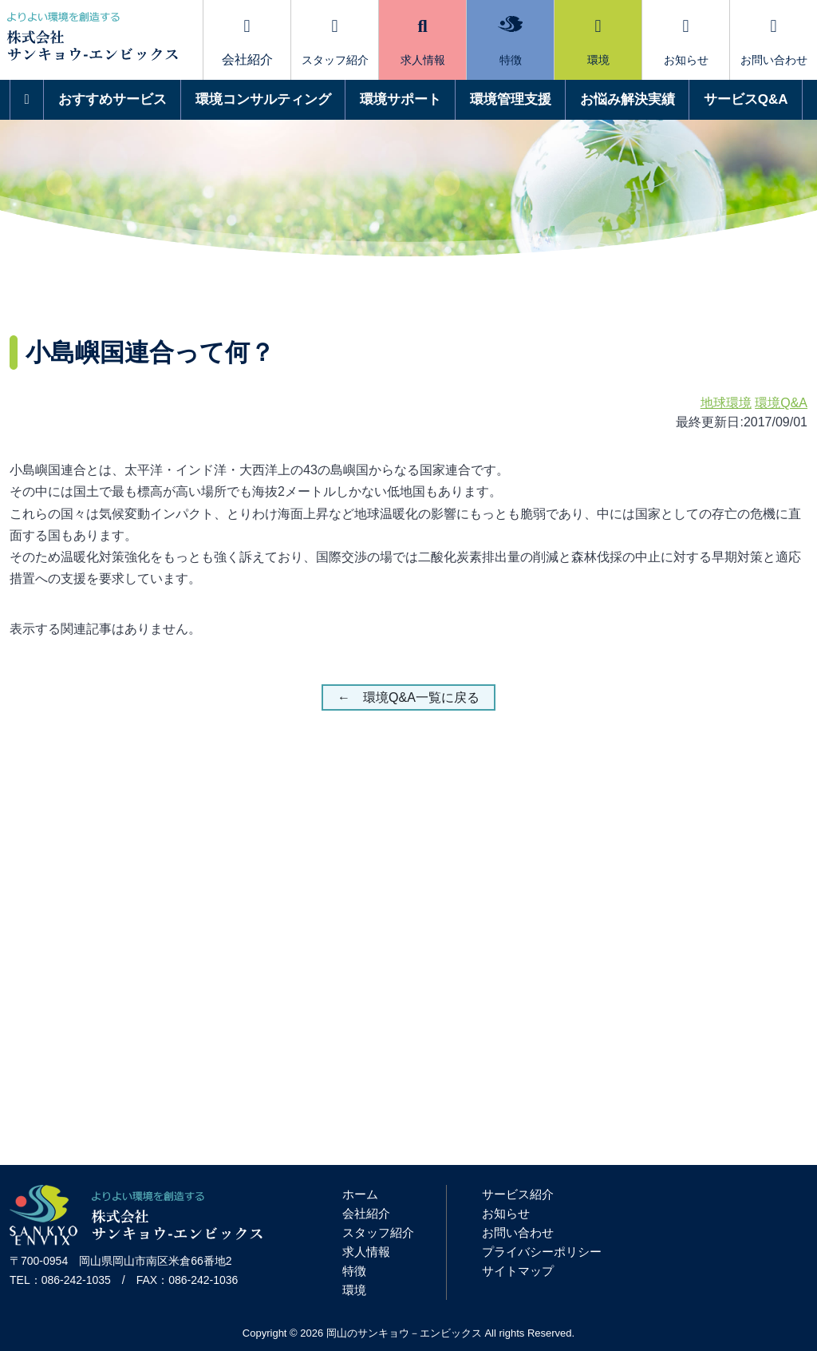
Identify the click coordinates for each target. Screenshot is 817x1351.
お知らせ (686, 42)
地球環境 (726, 403)
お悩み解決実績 (627, 99)
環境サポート (400, 99)
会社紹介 (366, 1213)
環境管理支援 (510, 99)
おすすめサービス (112, 99)
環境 (598, 42)
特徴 (510, 41)
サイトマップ (518, 1271)
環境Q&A (781, 403)
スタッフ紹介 (335, 42)
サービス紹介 (518, 1194)
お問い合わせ (773, 42)
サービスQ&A (746, 99)
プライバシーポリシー (542, 1251)
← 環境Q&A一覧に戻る (408, 697)
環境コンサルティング (263, 99)
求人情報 (423, 42)
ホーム (360, 1194)
